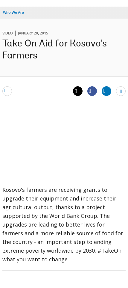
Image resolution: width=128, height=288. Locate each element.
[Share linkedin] (106, 90)
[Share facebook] (92, 90)
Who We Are (13, 12)
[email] (7, 91)
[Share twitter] (77, 91)
